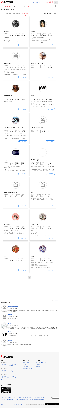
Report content (10, 399)
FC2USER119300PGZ (13, 306)
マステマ (33, 192)
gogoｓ (33, 31)
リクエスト (25, 366)
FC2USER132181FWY (10, 192)
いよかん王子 (34, 224)
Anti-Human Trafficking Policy (37, 399)
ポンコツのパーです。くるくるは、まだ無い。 (17, 127)
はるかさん (7, 224)
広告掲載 (3, 399)
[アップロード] (2, 6)
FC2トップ (3, 397)
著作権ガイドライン (40, 397)
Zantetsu (7, 31)
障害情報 (38, 366)
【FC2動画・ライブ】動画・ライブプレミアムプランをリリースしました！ (9, 378)
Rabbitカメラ (11, 331)
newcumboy (7, 63)
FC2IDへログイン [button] (36, 2)
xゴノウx (6, 160)
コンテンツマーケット (13, 404)
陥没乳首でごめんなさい (37, 63)
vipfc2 (32, 95)
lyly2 (9, 323)
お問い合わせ (11, 397)
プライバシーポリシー (28, 397)
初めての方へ (26, 362)
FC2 (5, 2)
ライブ (6, 404)
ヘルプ (24, 364)
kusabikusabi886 (5, 9)
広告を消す (56, 300)
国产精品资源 (8, 95)
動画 (2, 404)
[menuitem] (56, 2)
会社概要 (19, 397)
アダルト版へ (48, 2)
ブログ (21, 404)
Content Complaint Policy (22, 399)
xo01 (5, 256)
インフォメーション (41, 362)
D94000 (10, 314)
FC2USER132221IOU (37, 127)
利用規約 (38, 364)
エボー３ (33, 256)
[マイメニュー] (56, 6)
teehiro (10, 340)
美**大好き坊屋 (35, 160)
